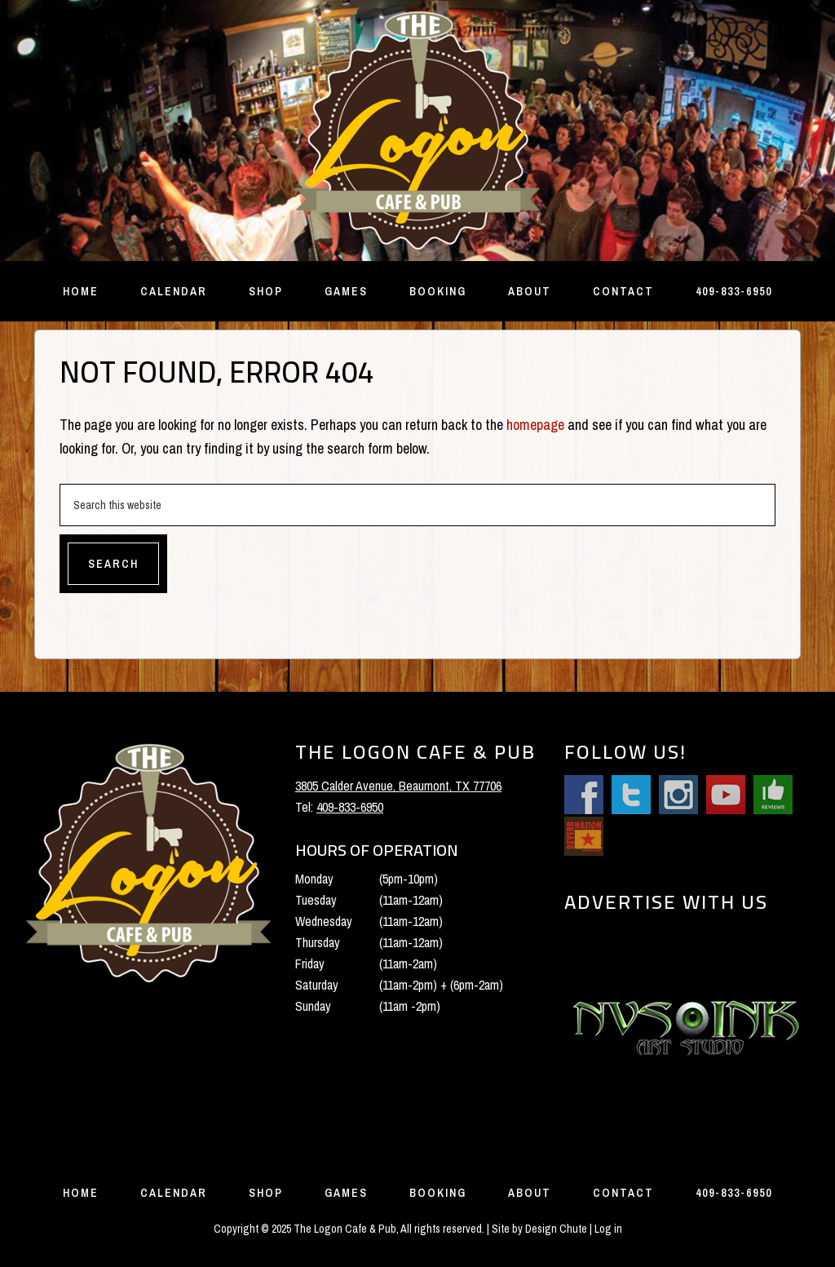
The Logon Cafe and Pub (417, 130)
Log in (608, 1228)
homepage (535, 424)
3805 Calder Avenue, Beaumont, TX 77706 (398, 786)
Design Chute (556, 1228)
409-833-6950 (349, 807)
